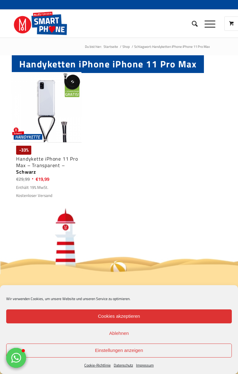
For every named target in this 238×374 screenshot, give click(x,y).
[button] (16, 358)
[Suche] (192, 24)
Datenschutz (123, 365)
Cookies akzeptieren (119, 316)
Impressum (145, 365)
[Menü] (206, 24)
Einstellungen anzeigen (119, 350)
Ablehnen (119, 333)
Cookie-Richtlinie (97, 365)
